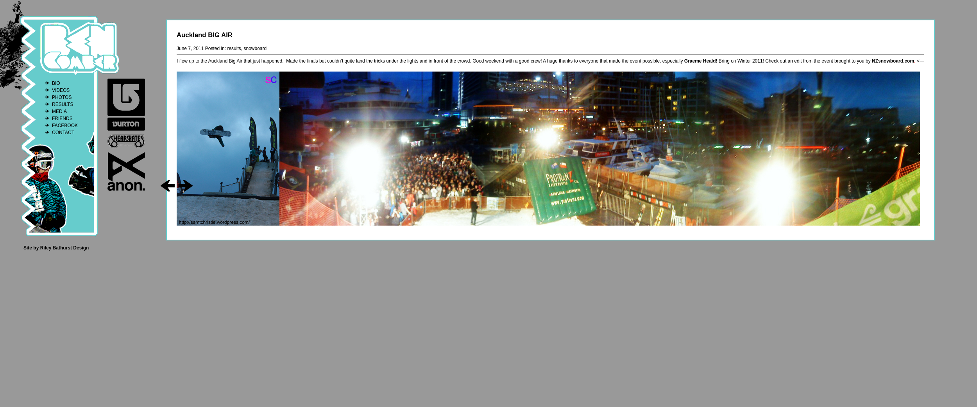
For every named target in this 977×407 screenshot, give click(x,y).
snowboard (255, 48)
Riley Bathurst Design (64, 248)
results (234, 48)
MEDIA (59, 111)
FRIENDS (62, 118)
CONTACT (63, 132)
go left (168, 186)
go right (185, 186)
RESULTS (62, 104)
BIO (56, 83)
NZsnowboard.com (893, 61)
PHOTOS (62, 97)
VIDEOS (61, 90)
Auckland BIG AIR (205, 35)
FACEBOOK (65, 125)
